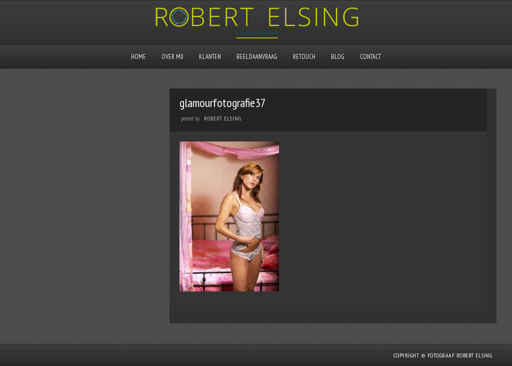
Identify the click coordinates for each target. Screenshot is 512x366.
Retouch (304, 56)
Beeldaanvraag (257, 56)
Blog (337, 56)
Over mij (173, 56)
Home (138, 56)
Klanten (210, 56)
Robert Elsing (223, 118)
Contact (370, 56)
